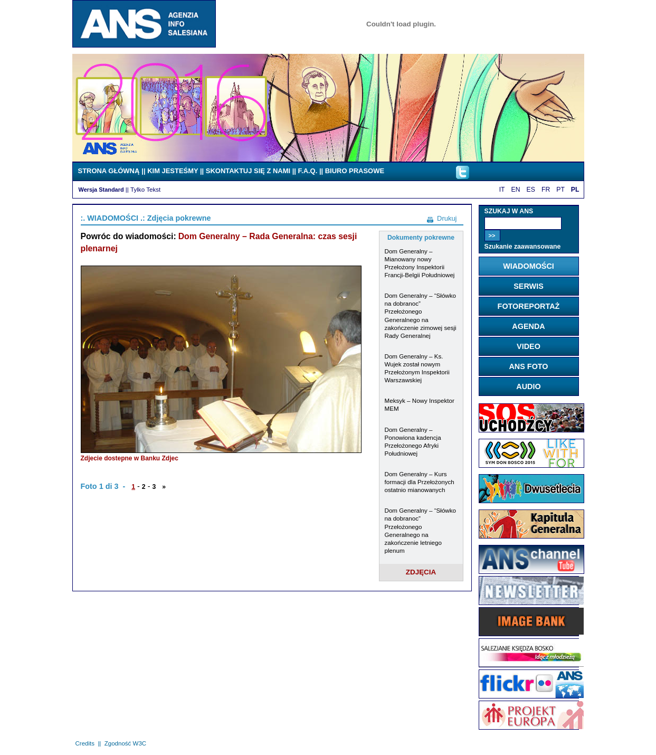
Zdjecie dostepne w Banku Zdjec (129, 458)
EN (515, 189)
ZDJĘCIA (421, 572)
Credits (84, 743)
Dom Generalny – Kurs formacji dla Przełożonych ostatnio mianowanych (419, 481)
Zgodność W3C (125, 743)
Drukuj (447, 218)
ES (531, 189)
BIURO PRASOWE (354, 171)
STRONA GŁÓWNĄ (109, 171)
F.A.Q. (308, 171)
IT (502, 189)
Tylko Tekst (145, 189)
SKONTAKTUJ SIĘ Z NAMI (248, 171)
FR (545, 189)
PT (560, 189)
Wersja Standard (101, 189)
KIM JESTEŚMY (172, 171)
